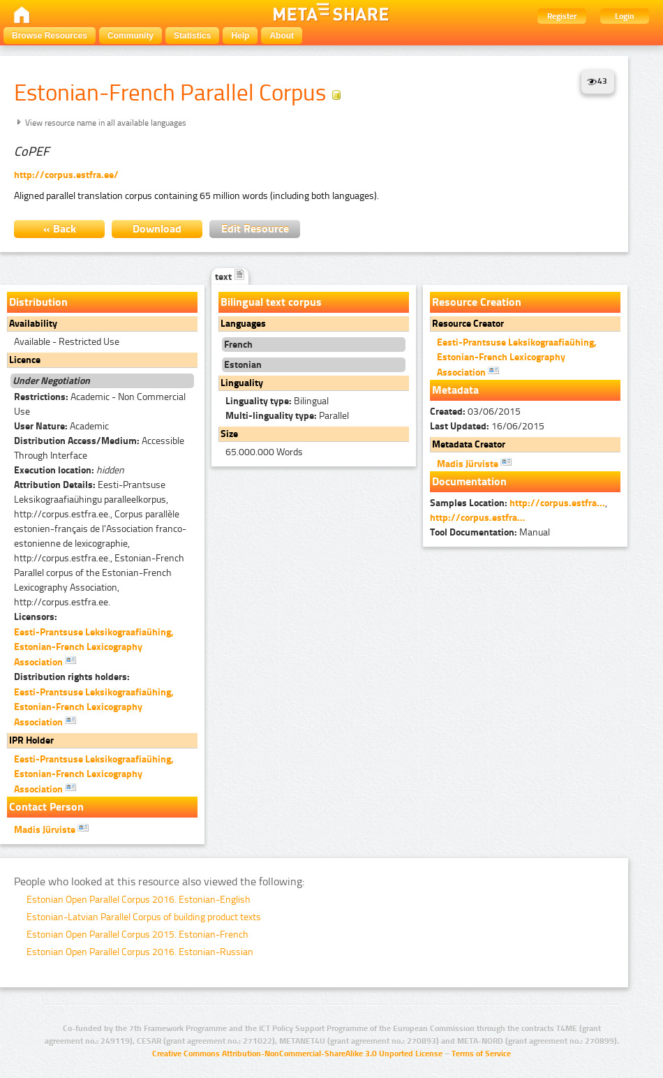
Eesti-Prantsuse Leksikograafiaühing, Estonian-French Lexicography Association (94, 647)
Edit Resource (255, 228)
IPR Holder (31, 740)
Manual (490, 532)
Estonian (243, 365)
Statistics (192, 35)
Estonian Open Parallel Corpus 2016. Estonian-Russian (140, 952)
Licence (24, 360)
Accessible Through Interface (99, 448)
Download (157, 228)
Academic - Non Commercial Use (100, 404)
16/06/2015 (487, 426)
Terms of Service (481, 1053)
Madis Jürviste (51, 829)
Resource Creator (468, 324)
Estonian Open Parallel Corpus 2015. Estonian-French (137, 934)
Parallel (287, 416)
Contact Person (46, 806)
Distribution (38, 302)
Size (229, 434)
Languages (243, 324)
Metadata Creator (468, 444)
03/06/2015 (475, 412)
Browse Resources (49, 35)
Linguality (242, 383)
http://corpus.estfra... (557, 503)
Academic (61, 426)
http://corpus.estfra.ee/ (66, 175)
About (281, 35)
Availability (33, 324)
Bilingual (277, 401)
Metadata (455, 390)
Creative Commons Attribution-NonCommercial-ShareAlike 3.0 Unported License (297, 1053)
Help (240, 35)
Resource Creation (476, 302)
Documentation (469, 481)
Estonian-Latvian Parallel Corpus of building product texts (144, 917)
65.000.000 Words (264, 452)
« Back (59, 228)
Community (130, 35)
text (230, 277)
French (238, 344)
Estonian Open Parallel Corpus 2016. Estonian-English (139, 900)
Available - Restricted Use (66, 342)
